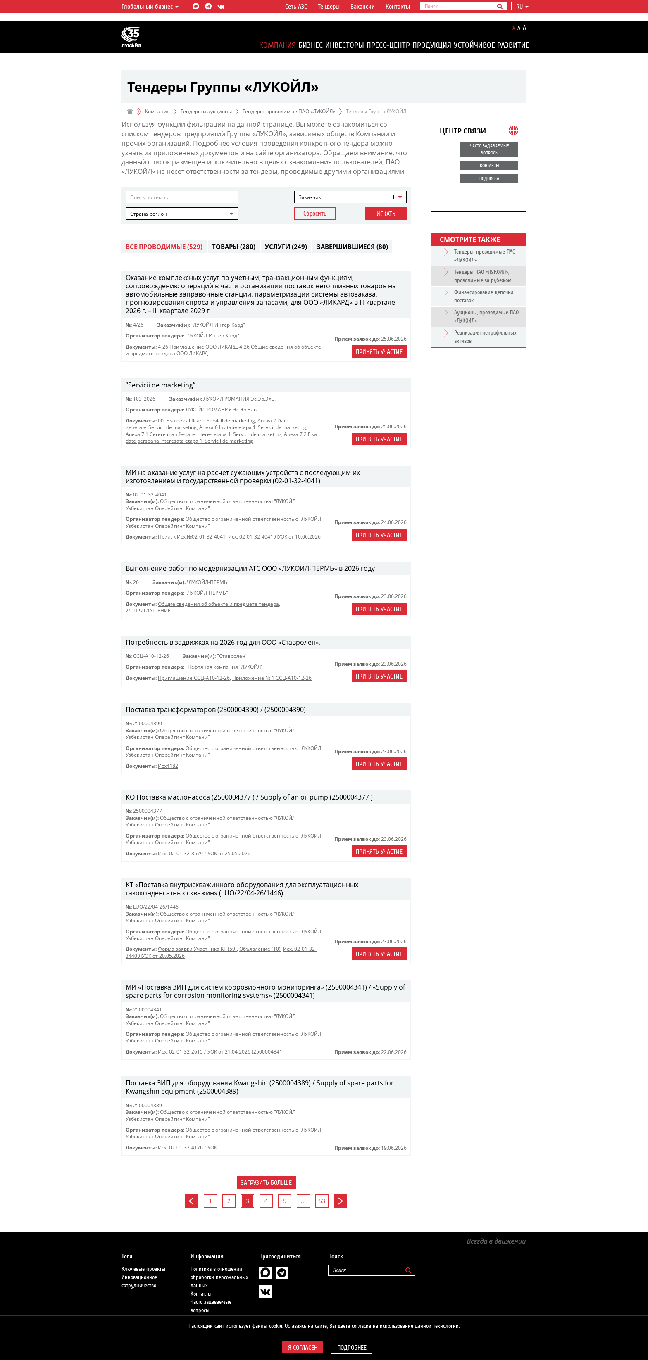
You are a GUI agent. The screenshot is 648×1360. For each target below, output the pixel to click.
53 (322, 1201)
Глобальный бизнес (150, 6)
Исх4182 (168, 766)
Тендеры (329, 6)
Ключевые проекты (143, 1261)
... (303, 1201)
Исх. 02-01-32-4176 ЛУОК (187, 1147)
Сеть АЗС (296, 6)
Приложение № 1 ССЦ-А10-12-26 (272, 678)
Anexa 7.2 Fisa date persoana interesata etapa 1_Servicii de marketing (221, 437)
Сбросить (314, 213)
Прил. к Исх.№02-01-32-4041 (192, 537)
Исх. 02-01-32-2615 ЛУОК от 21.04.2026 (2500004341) (221, 1052)
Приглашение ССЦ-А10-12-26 (194, 678)
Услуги (286, 246)
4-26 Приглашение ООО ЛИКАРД (197, 347)
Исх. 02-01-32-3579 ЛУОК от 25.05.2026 (204, 853)
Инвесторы (344, 45)
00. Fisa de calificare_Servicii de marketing (206, 421)
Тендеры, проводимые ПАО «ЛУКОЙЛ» (289, 111)
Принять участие (379, 352)
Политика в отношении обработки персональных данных (219, 1269)
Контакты (398, 6)
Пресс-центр (388, 45)
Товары (233, 246)
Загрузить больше (266, 1183)
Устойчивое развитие (491, 45)
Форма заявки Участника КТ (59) (197, 949)
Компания (277, 45)
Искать (385, 214)
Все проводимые (164, 246)
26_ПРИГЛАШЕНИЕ (148, 611)
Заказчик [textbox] (310, 197)
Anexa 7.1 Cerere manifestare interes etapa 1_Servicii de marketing (203, 434)
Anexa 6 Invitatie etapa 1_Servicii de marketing (252, 427)
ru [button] (522, 6)
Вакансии (362, 6)
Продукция (431, 45)
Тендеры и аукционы (206, 111)
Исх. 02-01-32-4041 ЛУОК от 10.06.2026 (274, 537)
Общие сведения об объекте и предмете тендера (218, 604)
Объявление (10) (260, 949)
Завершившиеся (352, 246)
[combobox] (350, 197)
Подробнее (352, 1347)
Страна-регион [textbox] (148, 213)
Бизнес (310, 45)
